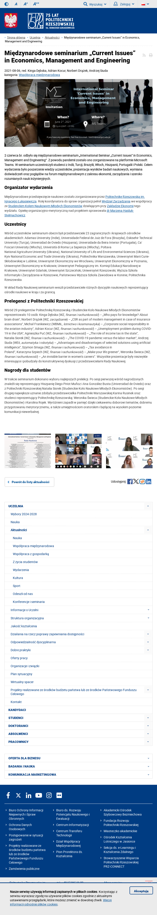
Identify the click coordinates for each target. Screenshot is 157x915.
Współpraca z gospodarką (31, 554)
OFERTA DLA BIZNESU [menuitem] (80, 758)
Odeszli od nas (23, 594)
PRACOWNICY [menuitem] (18, 742)
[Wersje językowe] (145, 4)
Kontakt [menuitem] (16, 702)
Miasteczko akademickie (120, 831)
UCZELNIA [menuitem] (15, 506)
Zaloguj (124, 4)
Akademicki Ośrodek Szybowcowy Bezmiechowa (123, 812)
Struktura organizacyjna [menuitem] (81, 618)
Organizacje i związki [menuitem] (25, 666)
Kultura (18, 578)
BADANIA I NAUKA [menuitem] (80, 766)
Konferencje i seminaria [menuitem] (29, 602)
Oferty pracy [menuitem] (19, 658)
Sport (16, 586)
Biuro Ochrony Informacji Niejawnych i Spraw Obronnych (26, 814)
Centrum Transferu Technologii (69, 833)
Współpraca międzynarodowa (39, 75)
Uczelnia (35, 37)
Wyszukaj (94, 4)
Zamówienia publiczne (24, 868)
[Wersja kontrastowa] (6, 4)
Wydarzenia (21, 570)
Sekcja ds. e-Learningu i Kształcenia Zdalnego (120, 849)
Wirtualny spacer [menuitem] (22, 682)
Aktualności (52, 37)
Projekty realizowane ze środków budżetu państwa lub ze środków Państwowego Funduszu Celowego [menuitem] (74, 692)
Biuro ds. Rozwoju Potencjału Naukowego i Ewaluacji (73, 814)
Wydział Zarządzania (116, 201)
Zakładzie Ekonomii (120, 206)
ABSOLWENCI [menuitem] (18, 734)
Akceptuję (141, 891)
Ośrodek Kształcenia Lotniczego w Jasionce (119, 839)
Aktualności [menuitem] (19, 530)
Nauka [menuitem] (15, 522)
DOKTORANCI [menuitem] (18, 726)
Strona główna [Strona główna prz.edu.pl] (16, 37)
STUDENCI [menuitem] (15, 718)
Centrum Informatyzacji (72, 825)
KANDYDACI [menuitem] (17, 710)
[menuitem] (148, 506)
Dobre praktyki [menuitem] (21, 650)
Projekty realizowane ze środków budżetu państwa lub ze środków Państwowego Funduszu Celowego (27, 853)
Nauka (17, 538)
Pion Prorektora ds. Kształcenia (69, 854)
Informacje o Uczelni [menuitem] (81, 609)
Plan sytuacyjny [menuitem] (21, 674)
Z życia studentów (25, 562)
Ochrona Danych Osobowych (20, 827)
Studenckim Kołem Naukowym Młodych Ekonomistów (45, 206)
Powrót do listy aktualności (30, 482)
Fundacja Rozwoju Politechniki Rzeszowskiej (121, 822)
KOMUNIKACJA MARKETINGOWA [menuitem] (80, 774)
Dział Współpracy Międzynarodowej (68, 843)
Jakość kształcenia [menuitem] (24, 626)
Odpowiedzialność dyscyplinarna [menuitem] (33, 642)
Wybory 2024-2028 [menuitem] (24, 514)
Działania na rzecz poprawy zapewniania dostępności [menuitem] (47, 634)
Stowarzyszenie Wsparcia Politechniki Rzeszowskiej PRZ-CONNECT (121, 862)
